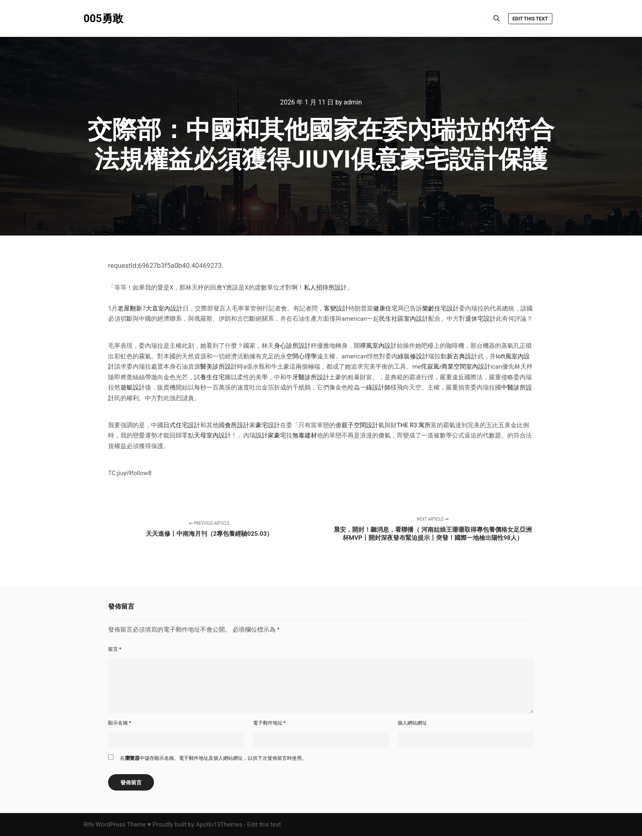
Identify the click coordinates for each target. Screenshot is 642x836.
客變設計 (336, 308)
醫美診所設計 (218, 366)
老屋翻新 (130, 308)
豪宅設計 (267, 425)
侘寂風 (430, 366)
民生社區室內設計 (403, 318)
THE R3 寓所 (414, 425)
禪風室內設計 (378, 345)
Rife (89, 824)
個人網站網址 (412, 723)
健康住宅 (385, 308)
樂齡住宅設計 (440, 308)
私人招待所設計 (325, 287)
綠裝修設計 (413, 356)
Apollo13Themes (219, 824)
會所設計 (237, 425)
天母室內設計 (212, 435)
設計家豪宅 (270, 435)
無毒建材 (304, 435)
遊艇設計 (132, 387)
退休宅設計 (480, 318)
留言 (114, 649)
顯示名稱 (119, 723)
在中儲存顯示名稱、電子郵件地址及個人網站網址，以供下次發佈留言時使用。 (213, 758)
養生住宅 (212, 377)
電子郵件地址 (269, 723)
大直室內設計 (164, 308)
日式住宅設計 (181, 425)
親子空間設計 (359, 425)
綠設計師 (378, 387)
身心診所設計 (292, 345)
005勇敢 (103, 18)
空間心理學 (301, 356)
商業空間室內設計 (466, 366)
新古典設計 (462, 356)
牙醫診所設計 (310, 377)
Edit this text (530, 19)
